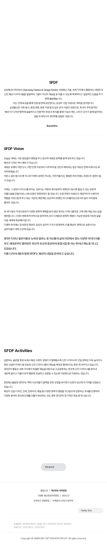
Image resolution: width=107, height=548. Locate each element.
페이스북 (4, 510)
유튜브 (20, 510)
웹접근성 (44, 490)
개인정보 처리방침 (59, 490)
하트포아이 (49, 467)
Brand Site (52, 126)
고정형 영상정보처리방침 (48, 495)
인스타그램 (11, 510)
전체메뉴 (101, 4)
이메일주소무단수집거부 (62, 500)
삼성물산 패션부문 (16, 4)
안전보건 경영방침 (41, 500)
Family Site (86, 510)
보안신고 (65, 495)
